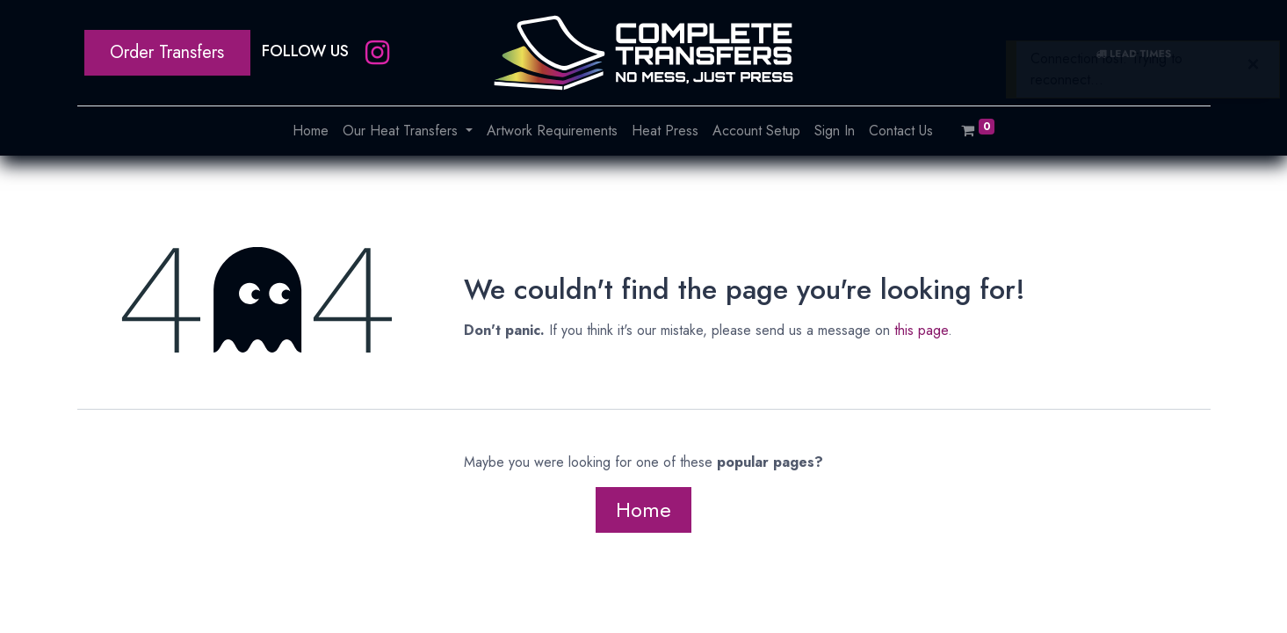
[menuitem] (311, 131)
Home (643, 509)
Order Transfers (167, 52)
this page (921, 330)
